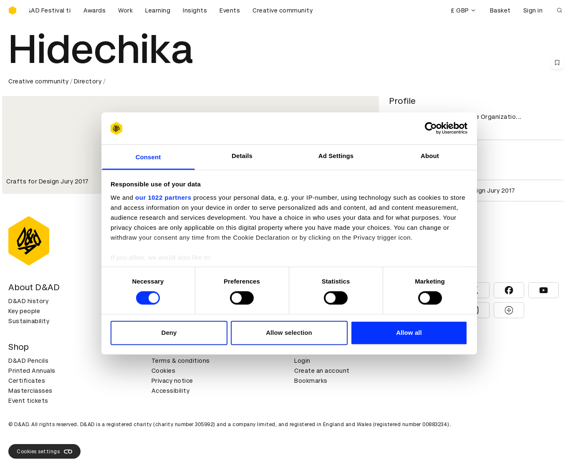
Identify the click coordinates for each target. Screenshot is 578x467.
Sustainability (28, 321)
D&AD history (28, 301)
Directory (88, 81)
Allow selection (289, 332)
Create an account (322, 370)
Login (302, 360)
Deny (169, 332)
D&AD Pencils (28, 360)
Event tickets (28, 400)
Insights (195, 10)
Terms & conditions (180, 360)
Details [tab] (242, 155)
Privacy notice (172, 380)
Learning (157, 10)
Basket (500, 10)
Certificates (26, 380)
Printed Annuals (32, 370)
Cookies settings (44, 451)
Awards (94, 10)
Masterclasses (30, 390)
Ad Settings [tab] (335, 155)
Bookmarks (311, 380)
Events (230, 10)
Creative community (282, 10)
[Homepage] (12, 10)
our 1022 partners (163, 197)
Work (125, 10)
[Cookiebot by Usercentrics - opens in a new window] (430, 128)
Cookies (163, 370)
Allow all (409, 332)
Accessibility (170, 390)
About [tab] (430, 155)
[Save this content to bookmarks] (557, 62)
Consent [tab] (148, 157)
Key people (24, 311)
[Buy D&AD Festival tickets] (50, 10)
